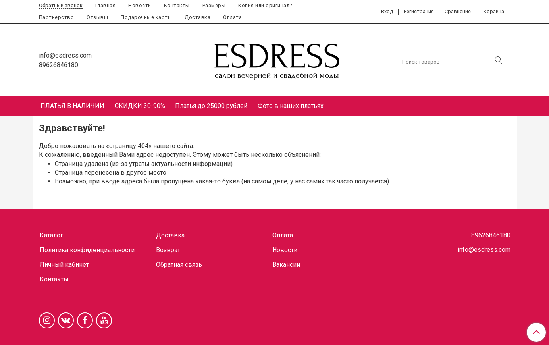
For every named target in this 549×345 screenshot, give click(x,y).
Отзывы (97, 17)
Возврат (168, 250)
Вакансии (286, 264)
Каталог (51, 235)
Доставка (197, 17)
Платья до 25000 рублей (211, 106)
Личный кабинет (64, 264)
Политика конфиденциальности (87, 250)
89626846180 (58, 65)
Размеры (214, 5)
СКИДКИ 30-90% (140, 106)
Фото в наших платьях (291, 106)
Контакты (177, 5)
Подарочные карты (146, 17)
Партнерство (56, 17)
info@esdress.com (65, 55)
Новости (139, 5)
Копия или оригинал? (265, 5)
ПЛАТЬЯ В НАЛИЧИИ (72, 106)
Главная (105, 5)
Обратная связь (179, 264)
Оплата (232, 17)
